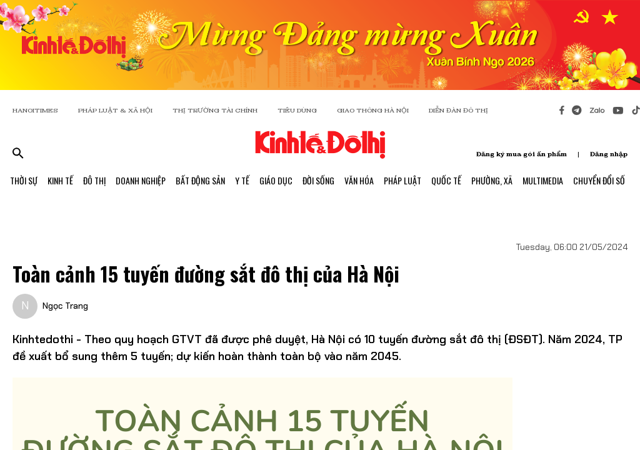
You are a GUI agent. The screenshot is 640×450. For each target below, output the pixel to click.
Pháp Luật (402, 180)
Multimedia (542, 180)
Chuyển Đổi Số (599, 180)
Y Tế (242, 180)
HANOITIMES (35, 110)
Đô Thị (94, 180)
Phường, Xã (491, 180)
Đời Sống (318, 180)
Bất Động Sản (200, 180)
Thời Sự (24, 180)
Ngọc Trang (65, 305)
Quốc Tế (446, 180)
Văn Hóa (359, 180)
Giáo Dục (275, 180)
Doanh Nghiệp (141, 180)
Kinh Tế (60, 180)
